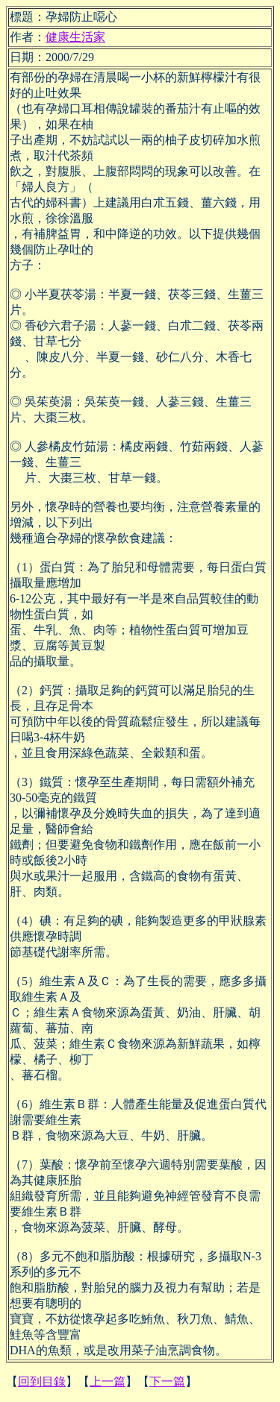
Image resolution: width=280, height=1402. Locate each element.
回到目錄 (42, 1381)
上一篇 (107, 1381)
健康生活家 (75, 37)
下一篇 (167, 1381)
